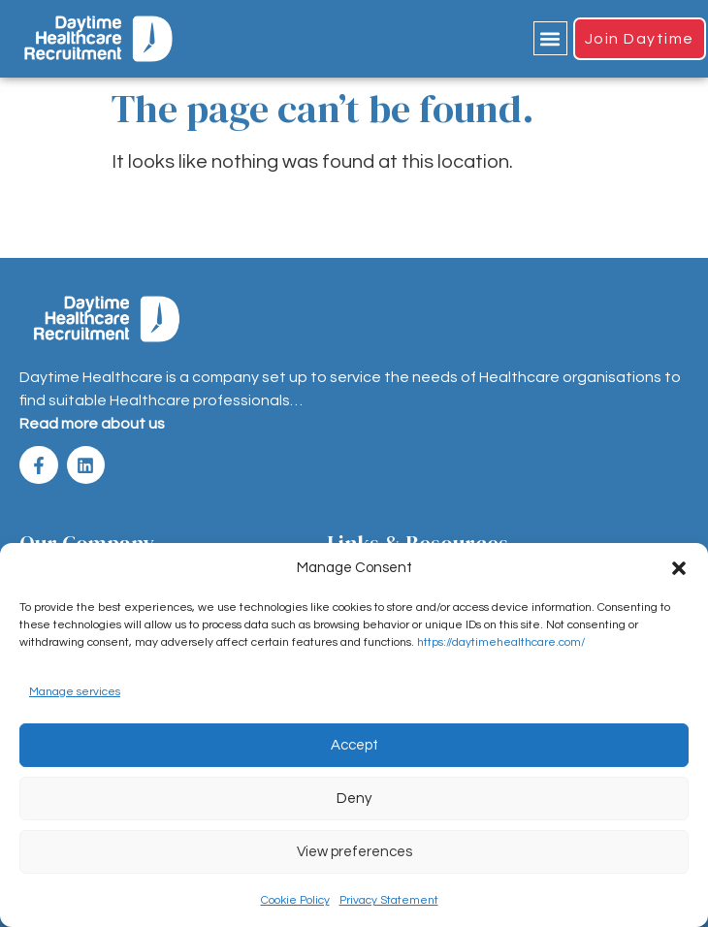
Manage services (74, 692)
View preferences (354, 852)
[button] (679, 568)
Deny (354, 798)
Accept (354, 745)
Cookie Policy (295, 900)
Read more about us (92, 424)
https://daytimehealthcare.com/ (501, 642)
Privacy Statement (388, 900)
